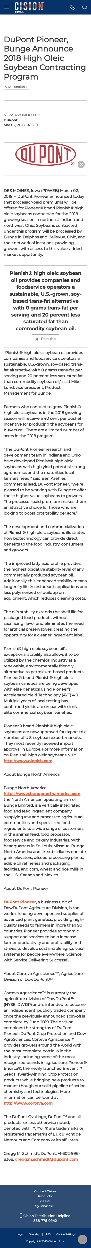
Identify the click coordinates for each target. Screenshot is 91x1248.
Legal (20, 1234)
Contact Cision (45, 1191)
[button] (72, 7)
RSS (48, 1234)
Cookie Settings (65, 1234)
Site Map (34, 1234)
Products (45, 1196)
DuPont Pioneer (20, 902)
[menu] (6, 7)
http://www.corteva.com (28, 1103)
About (45, 1201)
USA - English (16, 87)
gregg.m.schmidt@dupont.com (46, 1159)
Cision (52, 1241)
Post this (45, 339)
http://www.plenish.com (28, 761)
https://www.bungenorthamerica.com (42, 793)
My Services (45, 1206)
